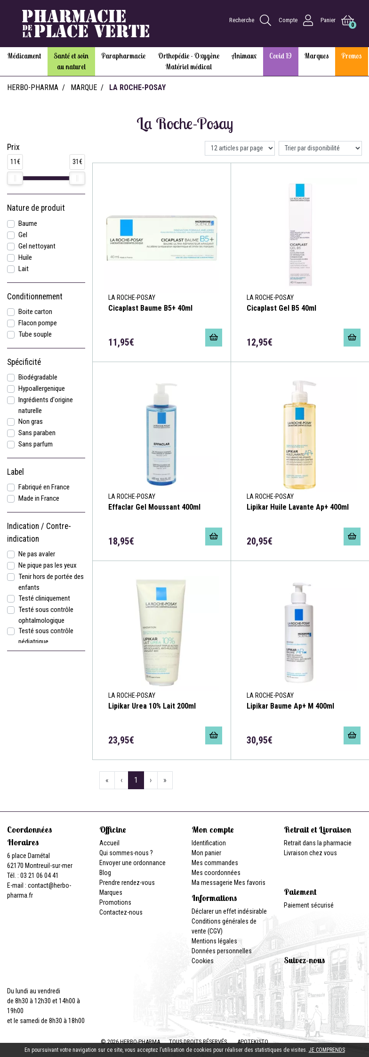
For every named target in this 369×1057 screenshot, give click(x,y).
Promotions (115, 902)
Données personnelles (222, 951)
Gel (22, 235)
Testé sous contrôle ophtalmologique (45, 615)
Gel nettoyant (37, 246)
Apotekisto (252, 1041)
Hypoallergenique (41, 388)
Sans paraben (37, 433)
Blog (105, 872)
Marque (84, 87)
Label (15, 472)
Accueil (109, 843)
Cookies (203, 961)
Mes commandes (215, 863)
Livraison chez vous (310, 853)
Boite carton (35, 311)
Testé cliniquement (44, 598)
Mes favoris (249, 882)
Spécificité (24, 362)
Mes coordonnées (216, 872)
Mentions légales (214, 941)
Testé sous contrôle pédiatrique (45, 636)
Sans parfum (35, 444)
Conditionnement (35, 296)
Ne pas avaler (36, 554)
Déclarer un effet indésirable (229, 911)
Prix (13, 147)
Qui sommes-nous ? (126, 853)
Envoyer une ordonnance (132, 863)
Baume (27, 223)
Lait (23, 268)
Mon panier (206, 853)
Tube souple (35, 334)
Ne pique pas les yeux (47, 565)
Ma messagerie (212, 882)
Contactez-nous (121, 912)
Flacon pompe (37, 323)
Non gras (30, 421)
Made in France (38, 498)
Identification (209, 843)
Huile (25, 257)
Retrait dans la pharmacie (318, 843)
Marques (110, 892)
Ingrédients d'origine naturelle (45, 405)
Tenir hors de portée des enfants (51, 582)
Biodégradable (37, 377)
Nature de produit (36, 208)
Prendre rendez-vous (127, 882)
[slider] (15, 178)
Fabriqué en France (44, 487)
